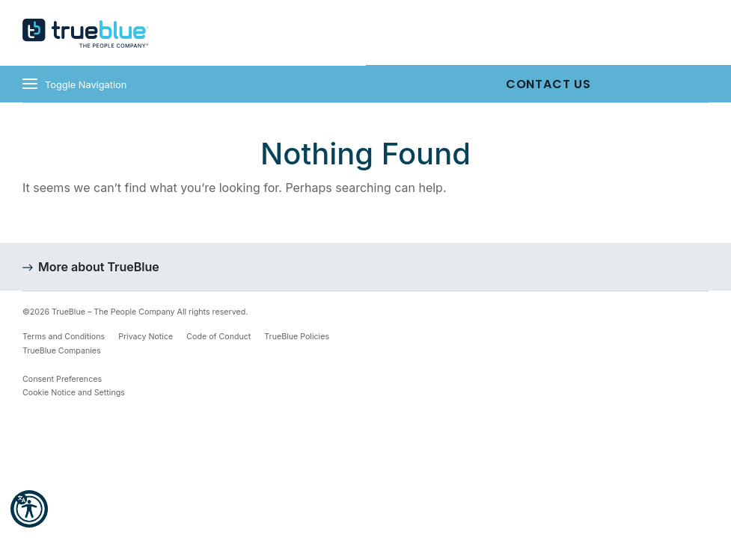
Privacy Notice (145, 336)
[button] (29, 509)
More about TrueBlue (98, 266)
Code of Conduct (218, 336)
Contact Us (548, 84)
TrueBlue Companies (61, 351)
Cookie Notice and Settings (73, 393)
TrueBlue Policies (296, 336)
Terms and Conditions (63, 336)
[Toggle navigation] (183, 84)
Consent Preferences (62, 379)
